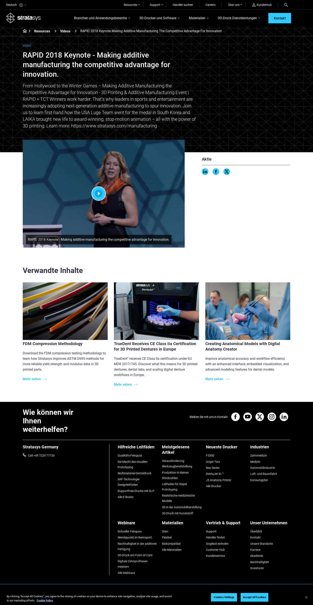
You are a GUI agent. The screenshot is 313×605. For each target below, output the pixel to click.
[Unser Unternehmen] (270, 524)
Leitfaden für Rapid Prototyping (174, 486)
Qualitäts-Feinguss (130, 455)
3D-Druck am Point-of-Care (135, 555)
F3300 (210, 455)
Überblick (256, 531)
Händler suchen (183, 4)
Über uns (234, 4)
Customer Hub (215, 549)
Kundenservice (215, 555)
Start (103, 193)
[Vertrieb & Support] (226, 524)
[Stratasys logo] (23, 18)
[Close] (306, 597)
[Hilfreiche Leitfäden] (138, 448)
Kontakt (255, 537)
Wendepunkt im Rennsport (135, 537)
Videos (65, 31)
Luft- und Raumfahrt (263, 473)
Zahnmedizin (258, 455)
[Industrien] (270, 448)
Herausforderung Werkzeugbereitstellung (177, 463)
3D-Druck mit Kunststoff (177, 513)
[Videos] (75, 31)
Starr (165, 531)
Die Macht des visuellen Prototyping (133, 464)
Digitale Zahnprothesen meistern (133, 564)
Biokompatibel (171, 543)
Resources (130, 4)
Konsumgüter (259, 480)
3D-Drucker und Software (157, 18)
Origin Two (213, 461)
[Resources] (55, 31)
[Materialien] (182, 524)
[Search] (286, 5)
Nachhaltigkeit (259, 562)
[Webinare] (138, 524)
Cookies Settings (224, 597)
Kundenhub (262, 5)
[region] (156, 597)
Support (155, 4)
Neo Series (213, 467)
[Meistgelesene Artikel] (182, 451)
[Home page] (23, 31)
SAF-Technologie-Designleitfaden (129, 482)
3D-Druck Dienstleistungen (237, 18)
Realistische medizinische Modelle (178, 498)
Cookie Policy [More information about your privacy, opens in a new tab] (45, 600)
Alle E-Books (126, 497)
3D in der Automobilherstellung (182, 507)
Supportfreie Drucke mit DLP (136, 491)
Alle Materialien (172, 549)
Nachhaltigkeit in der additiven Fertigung (137, 546)
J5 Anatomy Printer (218, 480)
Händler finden (215, 537)
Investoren (257, 568)
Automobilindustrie (262, 467)
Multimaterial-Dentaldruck (134, 473)
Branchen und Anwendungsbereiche (100, 18)
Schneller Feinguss (130, 531)
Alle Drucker (213, 486)
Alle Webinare (126, 573)
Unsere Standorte (261, 543)
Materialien (197, 18)
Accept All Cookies (254, 597)
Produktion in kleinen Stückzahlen (175, 475)
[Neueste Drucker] (226, 448)
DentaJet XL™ (215, 473)
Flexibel (167, 537)
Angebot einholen (217, 543)
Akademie (256, 555)
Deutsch (16, 5)
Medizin (255, 461)
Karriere (255, 549)
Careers (211, 4)
